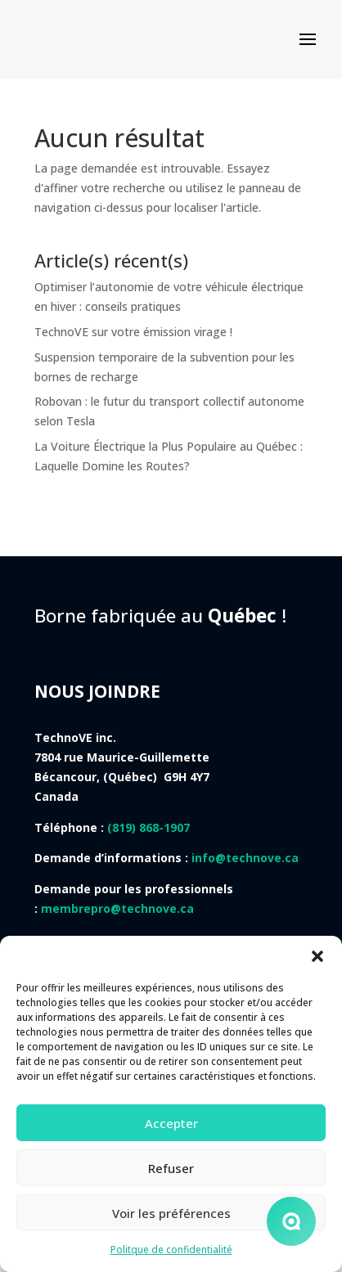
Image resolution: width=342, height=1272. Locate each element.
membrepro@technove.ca (117, 908)
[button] (317, 956)
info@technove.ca (245, 857)
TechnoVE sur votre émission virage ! (133, 331)
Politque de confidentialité (171, 1249)
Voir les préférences (171, 1213)
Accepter (171, 1123)
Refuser (171, 1168)
